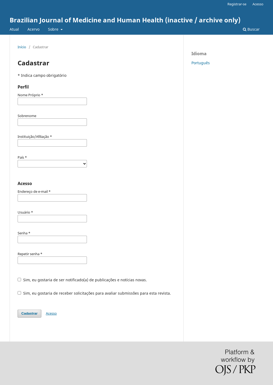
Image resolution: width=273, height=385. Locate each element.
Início (22, 47)
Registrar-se (236, 4)
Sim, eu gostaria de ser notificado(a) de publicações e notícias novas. (82, 279)
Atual (14, 29)
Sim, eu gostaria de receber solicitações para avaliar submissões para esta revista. (94, 293)
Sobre (53, 29)
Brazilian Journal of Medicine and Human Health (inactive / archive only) (125, 19)
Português (200, 62)
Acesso (257, 4)
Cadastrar (29, 313)
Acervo (33, 29)
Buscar (251, 29)
